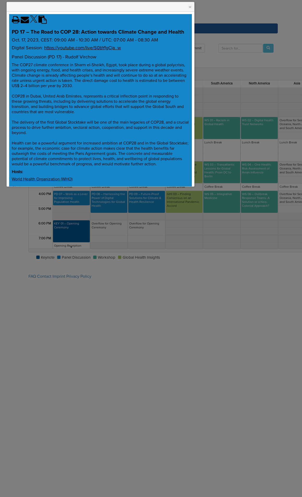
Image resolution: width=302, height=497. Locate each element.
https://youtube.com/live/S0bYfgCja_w (82, 48)
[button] (190, 7)
